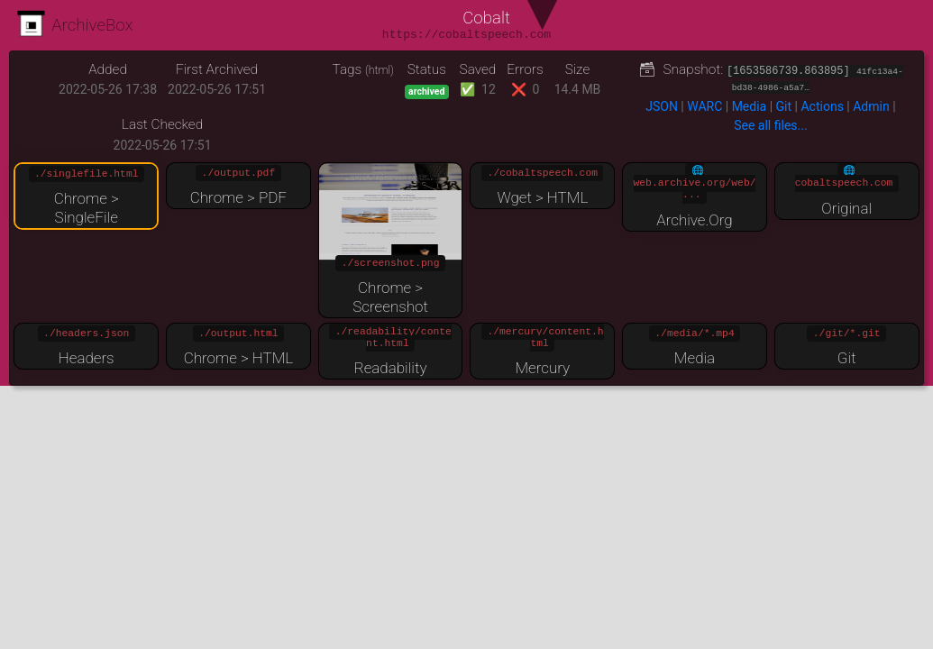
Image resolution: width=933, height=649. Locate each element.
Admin (871, 106)
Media (749, 106)
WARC (704, 106)
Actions (821, 106)
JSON (661, 106)
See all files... (770, 125)
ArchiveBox (75, 25)
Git (784, 106)
